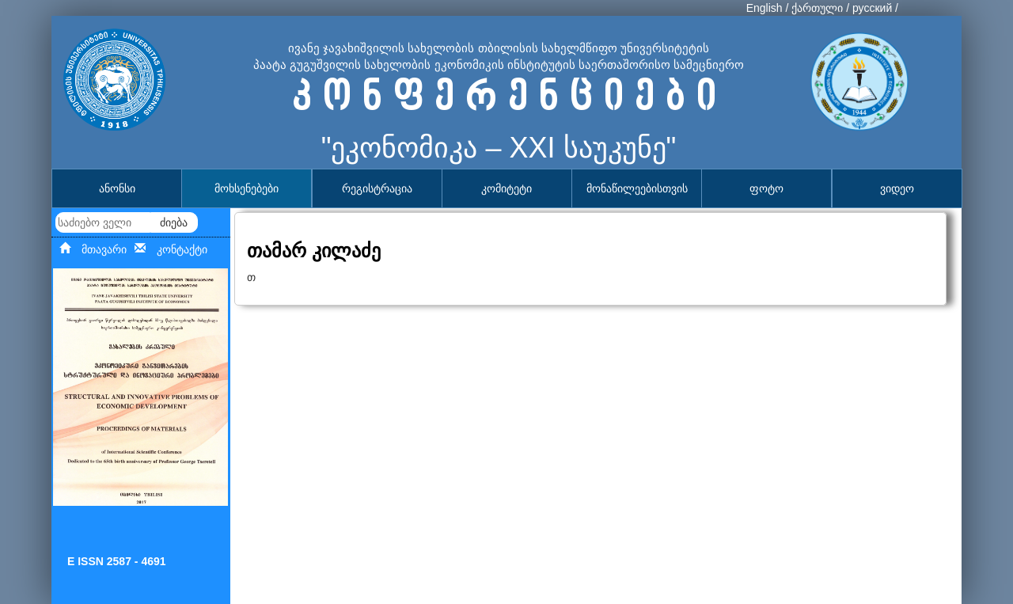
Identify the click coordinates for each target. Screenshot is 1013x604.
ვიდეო (897, 188)
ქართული (817, 8)
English (764, 8)
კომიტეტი (506, 188)
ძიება (174, 222)
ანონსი (117, 188)
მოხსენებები (246, 188)
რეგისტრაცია (377, 188)
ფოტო (766, 188)
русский (872, 8)
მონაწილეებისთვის (637, 188)
